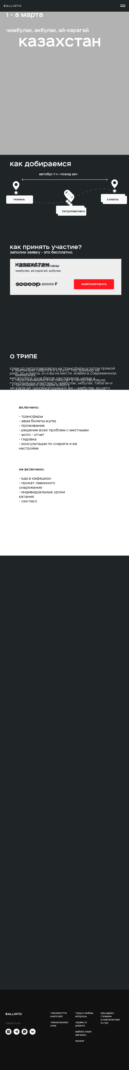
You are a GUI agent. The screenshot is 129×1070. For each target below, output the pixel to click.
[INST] (8, 1033)
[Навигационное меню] (122, 6)
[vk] (33, 1033)
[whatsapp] (25, 1033)
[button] (94, 284)
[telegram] (17, 1033)
